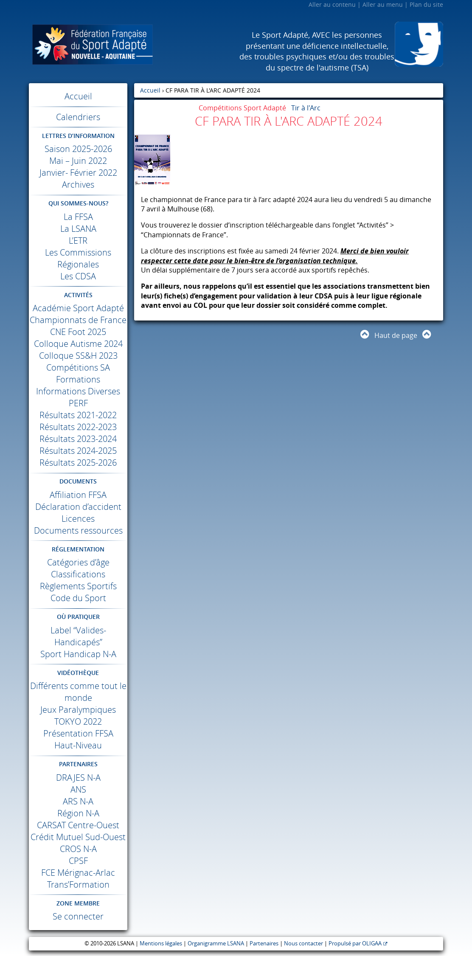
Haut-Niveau (78, 745)
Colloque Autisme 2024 (78, 343)
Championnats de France (78, 320)
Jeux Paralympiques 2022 (78, 715)
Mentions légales (161, 943)
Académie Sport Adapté (78, 308)
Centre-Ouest (78, 825)
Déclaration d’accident (78, 506)
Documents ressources (78, 530)
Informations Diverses (78, 391)
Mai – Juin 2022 (78, 160)
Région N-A (78, 813)
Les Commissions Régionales (78, 258)
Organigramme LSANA (216, 943)
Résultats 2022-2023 (78, 427)
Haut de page (395, 335)
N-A (78, 777)
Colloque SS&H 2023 (78, 355)
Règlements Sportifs (78, 586)
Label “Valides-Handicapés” (78, 636)
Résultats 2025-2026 (78, 462)
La (78, 216)
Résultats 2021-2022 (78, 415)
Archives (78, 184)
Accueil (78, 96)
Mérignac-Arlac (78, 872)
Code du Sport (78, 598)
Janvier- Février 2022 (78, 172)
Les (78, 276)
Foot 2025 (78, 331)
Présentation (78, 733)
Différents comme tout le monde (78, 691)
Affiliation (78, 494)
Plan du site (426, 4)
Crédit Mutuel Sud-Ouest (78, 837)
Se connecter (78, 916)
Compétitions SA (78, 367)
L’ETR (78, 240)
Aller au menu (382, 4)
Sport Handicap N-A (78, 654)
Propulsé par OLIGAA (355, 943)
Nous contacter (303, 943)
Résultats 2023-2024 (78, 438)
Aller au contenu (332, 4)
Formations (78, 379)
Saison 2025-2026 (78, 149)
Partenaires (264, 943)
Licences (78, 518)
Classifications (78, 574)
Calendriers (78, 117)
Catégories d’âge (78, 562)
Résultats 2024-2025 (78, 450)
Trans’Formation (78, 884)
